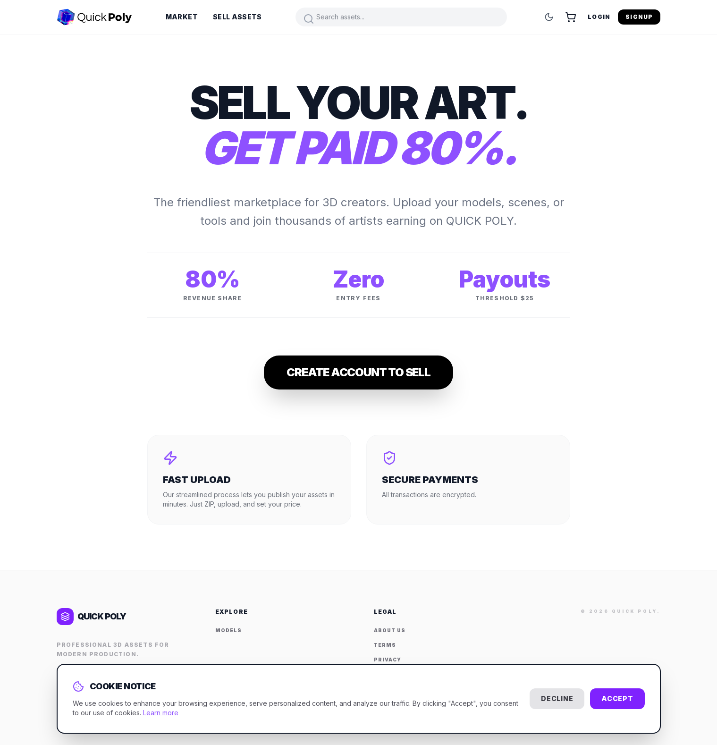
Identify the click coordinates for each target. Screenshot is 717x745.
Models (228, 630)
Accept (617, 698)
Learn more (160, 713)
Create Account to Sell (358, 372)
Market (182, 17)
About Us (389, 630)
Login (599, 16)
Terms (385, 645)
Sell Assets (237, 17)
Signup (639, 16)
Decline (557, 698)
